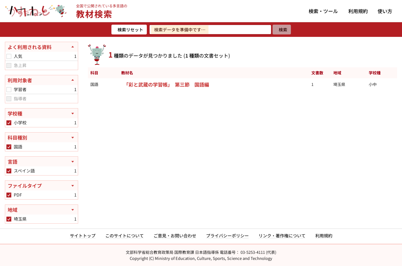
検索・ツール (323, 11)
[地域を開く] (41, 210)
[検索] (282, 29)
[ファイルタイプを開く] (41, 185)
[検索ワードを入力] (210, 29)
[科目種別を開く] (41, 137)
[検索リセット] (129, 29)
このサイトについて (124, 235)
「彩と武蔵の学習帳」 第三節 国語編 (166, 84)
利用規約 (358, 11)
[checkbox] (8, 56)
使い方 (385, 11)
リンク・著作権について (282, 235)
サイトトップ (83, 235)
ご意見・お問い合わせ (175, 235)
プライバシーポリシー (227, 235)
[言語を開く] (41, 161)
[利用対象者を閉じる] (41, 80)
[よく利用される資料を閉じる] (41, 47)
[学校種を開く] (41, 113)
